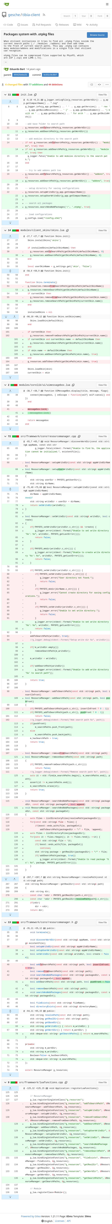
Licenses (59, 1220)
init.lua (26, 94)
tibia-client (31, 14)
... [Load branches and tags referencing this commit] (6, 62)
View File (102, 94)
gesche (14, 14)
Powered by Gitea (31, 1216)
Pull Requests (41, 24)
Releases (62, 24)
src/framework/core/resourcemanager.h (47, 922)
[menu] (107, 84)
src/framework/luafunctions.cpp (41, 1082)
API (69, 1220)
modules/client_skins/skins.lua (42, 230)
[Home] (6, 4)
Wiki (77, 24)
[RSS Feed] (44, 14)
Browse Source (97, 35)
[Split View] (99, 84)
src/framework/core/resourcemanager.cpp (48, 436)
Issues (22, 24)
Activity (92, 24)
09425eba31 (20, 75)
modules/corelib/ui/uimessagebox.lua (44, 385)
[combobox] (91, 84)
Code (8, 24)
